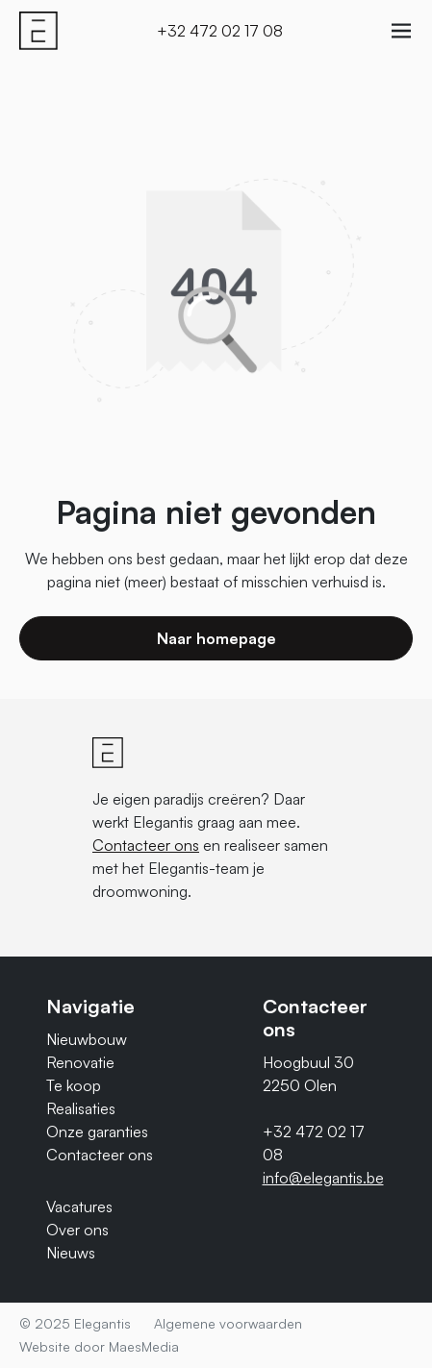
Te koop (73, 1085)
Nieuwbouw (86, 1039)
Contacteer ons (145, 845)
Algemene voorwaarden (228, 1323)
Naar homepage (216, 638)
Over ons (77, 1229)
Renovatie (80, 1062)
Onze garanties (97, 1131)
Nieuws (70, 1252)
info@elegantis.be (323, 1177)
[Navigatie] (401, 31)
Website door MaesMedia (99, 1346)
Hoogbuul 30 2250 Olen (308, 1074)
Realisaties (80, 1108)
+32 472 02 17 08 (220, 30)
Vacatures (79, 1206)
